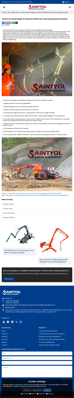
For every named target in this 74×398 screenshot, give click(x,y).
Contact (4, 345)
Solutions (5, 337)
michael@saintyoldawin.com (46, 305)
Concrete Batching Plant (47, 342)
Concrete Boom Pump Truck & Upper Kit (52, 334)
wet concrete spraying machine (13, 31)
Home (4, 12)
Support (4, 342)
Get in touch (9, 279)
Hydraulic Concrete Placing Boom (50, 337)
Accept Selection (37, 390)
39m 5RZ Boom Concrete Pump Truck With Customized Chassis (19, 251)
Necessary (24, 393)
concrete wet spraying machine (42, 100)
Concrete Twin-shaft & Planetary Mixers (52, 339)
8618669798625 (10, 307)
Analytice (32, 393)
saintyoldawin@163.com (13, 305)
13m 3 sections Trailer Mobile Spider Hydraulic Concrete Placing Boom (54, 261)
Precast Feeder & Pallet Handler (49, 345)
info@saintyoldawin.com (29, 305)
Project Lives (15, 12)
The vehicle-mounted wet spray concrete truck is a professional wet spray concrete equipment (36, 195)
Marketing (49, 393)
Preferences (41, 393)
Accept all (47, 390)
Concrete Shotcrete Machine (48, 331)
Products (5, 334)
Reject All (26, 390)
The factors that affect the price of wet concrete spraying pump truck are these (34, 193)
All (8, 12)
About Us (5, 339)
